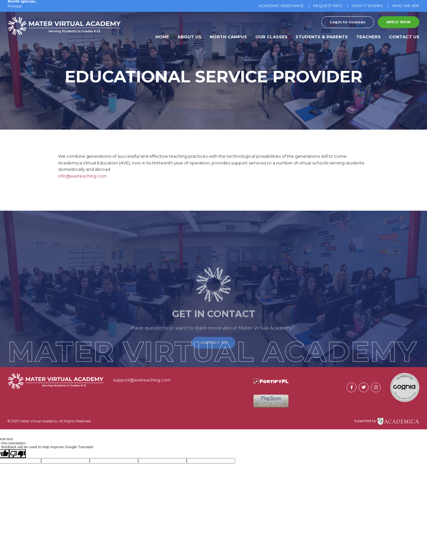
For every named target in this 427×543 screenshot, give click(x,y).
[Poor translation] (17, 453)
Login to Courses (348, 22)
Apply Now (398, 22)
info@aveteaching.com (82, 175)
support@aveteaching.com (142, 379)
